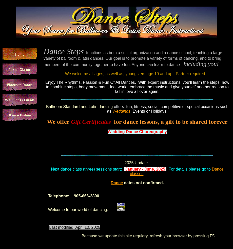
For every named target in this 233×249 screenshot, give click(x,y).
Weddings (121, 111)
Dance (117, 183)
